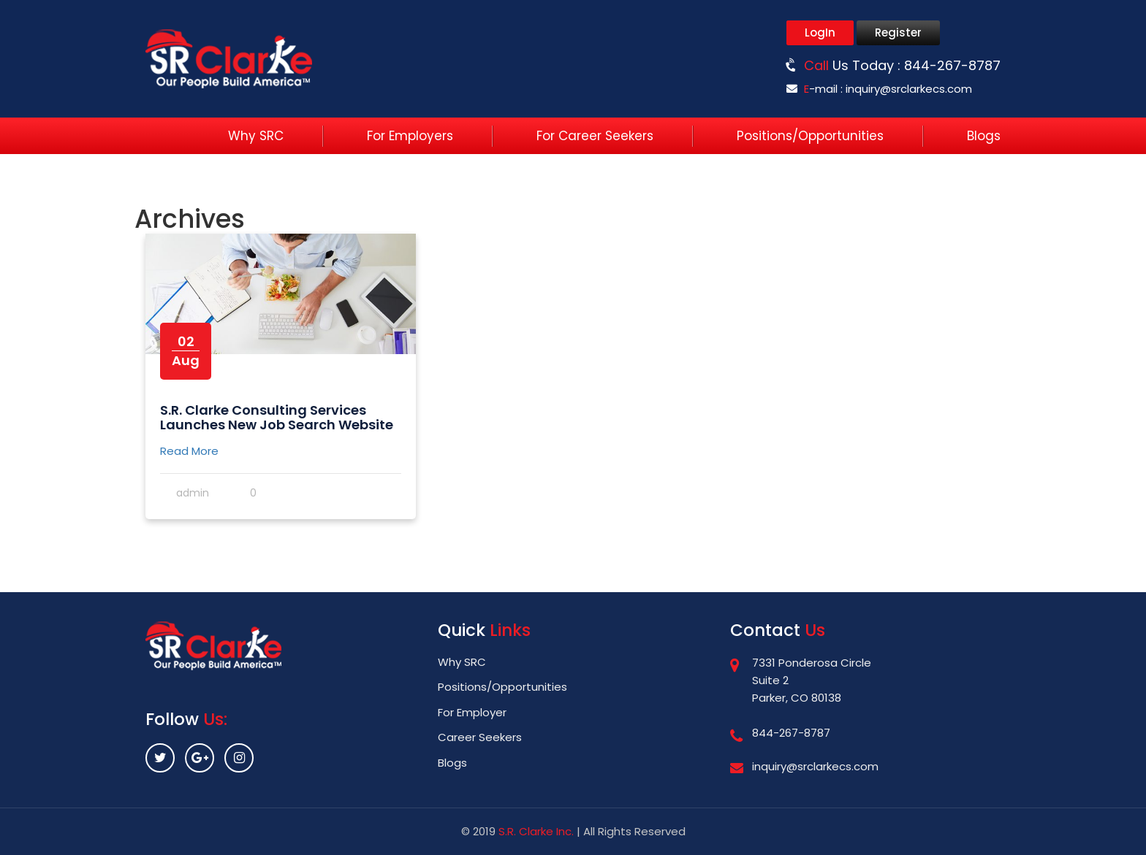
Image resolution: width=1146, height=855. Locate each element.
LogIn (820, 32)
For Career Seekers (594, 136)
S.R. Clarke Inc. (536, 831)
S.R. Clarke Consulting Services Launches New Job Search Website (276, 417)
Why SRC (256, 136)
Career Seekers (480, 737)
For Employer (472, 712)
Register (898, 32)
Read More (189, 451)
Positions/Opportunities (810, 136)
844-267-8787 (952, 65)
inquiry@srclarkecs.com (909, 88)
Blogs (984, 136)
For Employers (410, 136)
